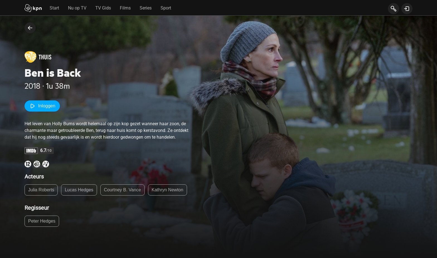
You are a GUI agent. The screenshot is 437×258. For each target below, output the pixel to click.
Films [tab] (125, 8)
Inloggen (42, 106)
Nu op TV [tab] (77, 8)
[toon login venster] (406, 8)
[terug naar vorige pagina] (30, 27)
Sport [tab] (166, 8)
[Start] (33, 8)
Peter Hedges (41, 221)
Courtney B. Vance (122, 189)
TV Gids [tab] (103, 8)
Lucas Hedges (79, 189)
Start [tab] (54, 8)
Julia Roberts (41, 189)
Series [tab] (146, 8)
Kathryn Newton (167, 189)
